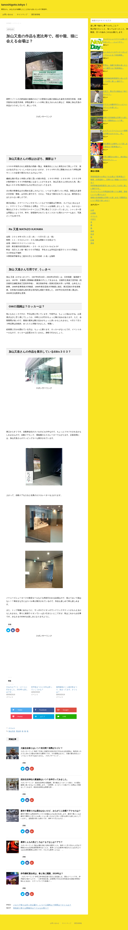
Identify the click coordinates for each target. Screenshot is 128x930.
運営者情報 (35, 14)
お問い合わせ (7, 14)
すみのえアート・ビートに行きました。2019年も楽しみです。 (17, 689)
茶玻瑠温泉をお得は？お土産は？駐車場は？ (108, 177)
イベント (11, 728)
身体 (92, 243)
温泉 (92, 231)
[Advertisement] (44, 135)
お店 (92, 210)
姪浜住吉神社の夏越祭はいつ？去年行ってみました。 (45, 779)
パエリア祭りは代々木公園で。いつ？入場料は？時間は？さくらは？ (42, 905)
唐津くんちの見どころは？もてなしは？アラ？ (42, 842)
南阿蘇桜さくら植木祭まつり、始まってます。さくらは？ (66, 689)
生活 (92, 234)
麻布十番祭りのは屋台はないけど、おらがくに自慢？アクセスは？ (51, 811)
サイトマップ (22, 14)
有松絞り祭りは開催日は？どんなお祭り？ (31, 908)
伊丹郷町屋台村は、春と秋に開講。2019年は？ (42, 873)
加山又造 (11, 731)
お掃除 (93, 213)
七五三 (93, 219)
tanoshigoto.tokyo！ (14, 4)
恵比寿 (18, 731)
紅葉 (92, 240)
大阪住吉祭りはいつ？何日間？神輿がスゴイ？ (42, 748)
